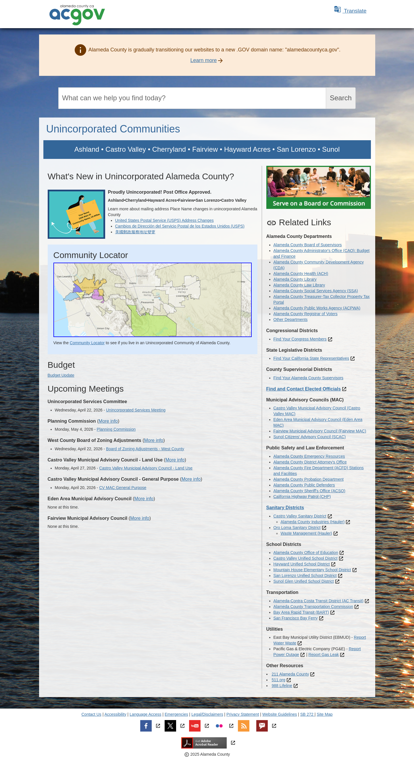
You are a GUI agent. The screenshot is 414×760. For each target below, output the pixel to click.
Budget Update (61, 375)
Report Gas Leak (323, 654)
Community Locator (87, 342)
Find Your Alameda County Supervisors (309, 378)
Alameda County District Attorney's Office (310, 462)
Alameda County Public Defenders (304, 485)
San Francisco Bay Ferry (296, 618)
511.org (278, 680)
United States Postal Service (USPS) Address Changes (164, 220)
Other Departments (291, 319)
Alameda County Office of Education (306, 552)
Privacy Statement (242, 714)
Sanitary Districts (285, 507)
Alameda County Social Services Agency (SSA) (316, 290)
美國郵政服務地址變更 (135, 232)
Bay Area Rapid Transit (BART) (301, 612)
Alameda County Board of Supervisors (308, 245)
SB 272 (307, 714)
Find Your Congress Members (300, 339)
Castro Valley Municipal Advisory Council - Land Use (145, 468)
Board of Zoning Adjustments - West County (145, 449)
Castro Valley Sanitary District (300, 516)
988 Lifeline (282, 685)
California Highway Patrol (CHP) (302, 496)
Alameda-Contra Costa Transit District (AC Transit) (319, 601)
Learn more (203, 60)
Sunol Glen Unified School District (304, 581)
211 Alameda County (290, 674)
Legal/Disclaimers (207, 714)
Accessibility (115, 714)
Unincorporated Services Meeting (135, 410)
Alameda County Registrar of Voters (306, 313)
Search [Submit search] (341, 98)
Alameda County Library (295, 279)
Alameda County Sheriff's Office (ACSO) (309, 490)
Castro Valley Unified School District (306, 558)
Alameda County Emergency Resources (309, 456)
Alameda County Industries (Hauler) (313, 522)
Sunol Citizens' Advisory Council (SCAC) (310, 436)
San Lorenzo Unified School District (305, 575)
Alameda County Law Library (299, 285)
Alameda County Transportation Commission (313, 606)
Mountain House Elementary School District (312, 569)
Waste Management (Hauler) (306, 533)
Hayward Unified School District (302, 564)
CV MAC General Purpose (122, 487)
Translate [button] (350, 11)
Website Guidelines (279, 714)
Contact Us (91, 714)
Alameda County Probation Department (309, 479)
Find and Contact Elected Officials (303, 388)
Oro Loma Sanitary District (297, 527)
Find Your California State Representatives (311, 358)
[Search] (192, 98)
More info (108, 421)
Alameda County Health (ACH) (301, 273)
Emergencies (176, 714)
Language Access (145, 714)
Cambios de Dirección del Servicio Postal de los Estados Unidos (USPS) (180, 226)
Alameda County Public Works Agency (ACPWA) (317, 308)
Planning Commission (116, 429)
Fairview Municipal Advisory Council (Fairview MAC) (320, 431)
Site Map (324, 714)
